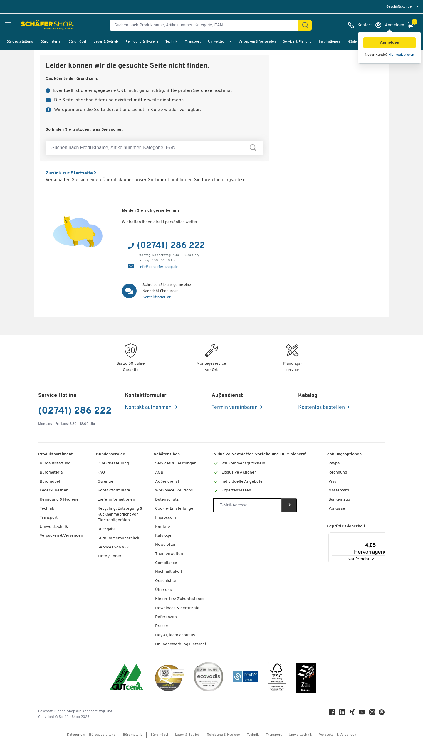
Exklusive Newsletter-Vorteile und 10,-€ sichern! (259, 454)
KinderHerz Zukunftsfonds (179, 599)
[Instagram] (372, 713)
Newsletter (165, 545)
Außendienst (167, 481)
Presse (161, 626)
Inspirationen (329, 41)
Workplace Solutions (174, 490)
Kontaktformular (156, 297)
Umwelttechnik (219, 41)
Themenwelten (169, 554)
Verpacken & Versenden (257, 41)
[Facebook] (332, 713)
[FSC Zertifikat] (277, 677)
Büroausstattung (19, 41)
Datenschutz (167, 499)
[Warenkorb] (412, 25)
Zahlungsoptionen (344, 454)
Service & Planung (297, 41)
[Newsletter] (247, 505)
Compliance (166, 563)
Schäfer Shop (167, 454)
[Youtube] (362, 713)
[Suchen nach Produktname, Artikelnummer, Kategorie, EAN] (206, 25)
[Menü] (374, 535)
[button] (389, 42)
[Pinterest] (382, 713)
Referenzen (166, 617)
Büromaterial (51, 41)
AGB (159, 472)
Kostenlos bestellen (321, 407)
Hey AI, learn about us (175, 635)
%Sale (352, 41)
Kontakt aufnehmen (149, 407)
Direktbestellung (113, 463)
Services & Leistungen (176, 463)
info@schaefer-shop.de (158, 267)
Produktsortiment (55, 454)
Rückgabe (107, 529)
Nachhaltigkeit (168, 572)
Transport (193, 41)
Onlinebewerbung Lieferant (180, 644)
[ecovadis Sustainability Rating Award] (208, 677)
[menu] (403, 6)
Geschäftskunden (400, 7)
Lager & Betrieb (105, 41)
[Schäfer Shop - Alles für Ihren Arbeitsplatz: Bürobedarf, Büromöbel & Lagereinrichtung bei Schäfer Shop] (33, 25)
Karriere (162, 527)
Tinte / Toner (109, 556)
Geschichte (165, 581)
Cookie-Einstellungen (175, 508)
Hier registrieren (401, 55)
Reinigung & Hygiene (141, 41)
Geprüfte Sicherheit (346, 526)
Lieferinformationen (116, 499)
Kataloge (163, 535)
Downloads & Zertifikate (177, 608)
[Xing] (352, 713)
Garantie (105, 481)
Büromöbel (77, 41)
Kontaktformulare (114, 490)
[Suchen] (305, 25)
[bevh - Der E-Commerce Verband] (245, 677)
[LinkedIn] (342, 713)
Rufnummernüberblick (118, 538)
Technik (171, 41)
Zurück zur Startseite (71, 173)
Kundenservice (110, 454)
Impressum (165, 518)
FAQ (101, 472)
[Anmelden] (389, 25)
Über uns (163, 590)
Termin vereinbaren (235, 407)
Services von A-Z (113, 547)
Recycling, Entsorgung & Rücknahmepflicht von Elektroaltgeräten (120, 514)
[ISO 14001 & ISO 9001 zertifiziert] (126, 677)
